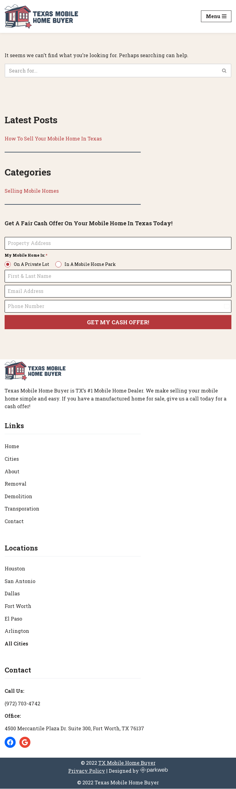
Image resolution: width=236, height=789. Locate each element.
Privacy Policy (86, 771)
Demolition (18, 496)
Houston (15, 569)
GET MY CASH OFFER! (118, 322)
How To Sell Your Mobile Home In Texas (53, 138)
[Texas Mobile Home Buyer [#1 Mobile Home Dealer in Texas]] (41, 16)
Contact (14, 521)
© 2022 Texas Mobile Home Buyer (118, 782)
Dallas (12, 593)
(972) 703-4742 (22, 703)
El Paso (13, 618)
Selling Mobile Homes (32, 191)
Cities (12, 459)
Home (12, 446)
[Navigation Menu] (216, 16)
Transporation (22, 509)
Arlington (17, 631)
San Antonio (20, 581)
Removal (15, 484)
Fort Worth (18, 606)
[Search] (111, 70)
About (12, 471)
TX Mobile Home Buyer (126, 763)
